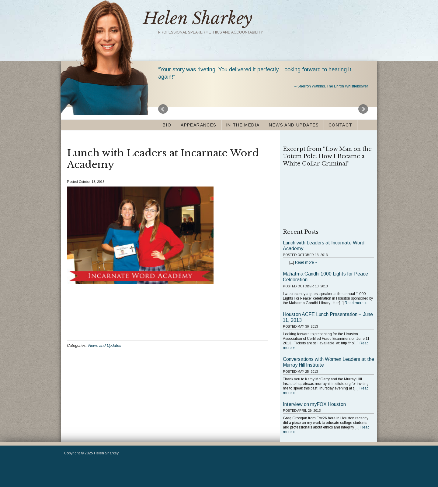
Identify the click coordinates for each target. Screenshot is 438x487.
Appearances (198, 125)
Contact (340, 125)
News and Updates (294, 125)
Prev (163, 109)
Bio (167, 125)
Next (363, 109)
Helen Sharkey (197, 18)
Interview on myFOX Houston (314, 404)
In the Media (243, 125)
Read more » (306, 262)
